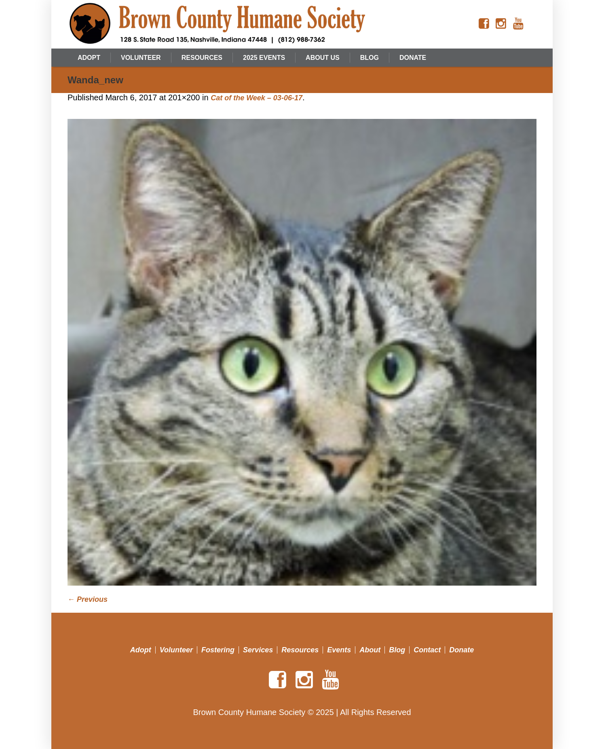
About (369, 650)
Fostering (217, 650)
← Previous (88, 599)
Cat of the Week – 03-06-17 (256, 98)
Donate (461, 650)
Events (339, 650)
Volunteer (176, 650)
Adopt (140, 650)
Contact (427, 650)
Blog (397, 650)
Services (258, 650)
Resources (300, 650)
